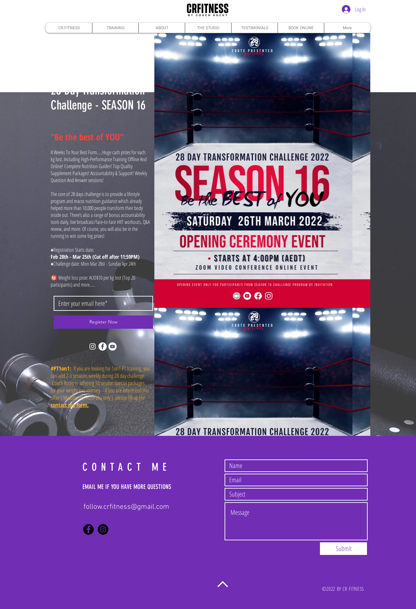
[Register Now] (103, 322)
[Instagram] (92, 346)
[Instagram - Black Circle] (103, 529)
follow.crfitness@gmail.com (126, 507)
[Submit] (343, 548)
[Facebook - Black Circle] (88, 529)
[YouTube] (112, 346)
